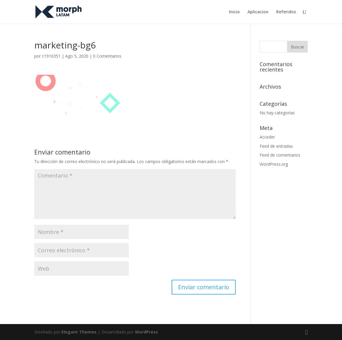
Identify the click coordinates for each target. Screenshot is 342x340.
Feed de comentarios (280, 155)
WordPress (146, 332)
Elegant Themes (79, 332)
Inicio (234, 12)
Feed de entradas (276, 146)
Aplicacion (257, 12)
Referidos (286, 12)
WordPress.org (274, 164)
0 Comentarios (107, 56)
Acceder (267, 137)
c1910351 (51, 56)
